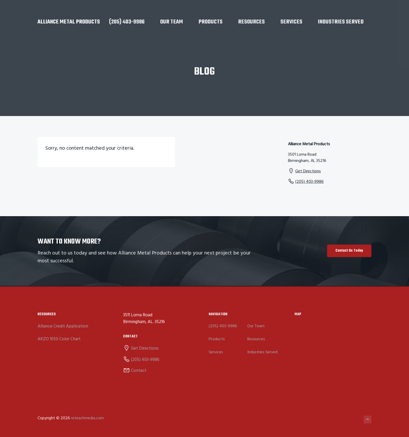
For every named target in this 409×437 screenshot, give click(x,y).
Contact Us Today (349, 251)
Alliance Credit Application (63, 326)
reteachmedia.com (87, 418)
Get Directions (308, 171)
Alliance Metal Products (69, 21)
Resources (256, 339)
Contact (138, 370)
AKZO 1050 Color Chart (59, 339)
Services (216, 352)
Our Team (255, 326)
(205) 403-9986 (309, 181)
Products (217, 339)
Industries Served (262, 352)
